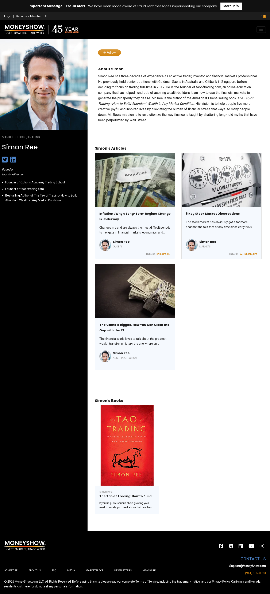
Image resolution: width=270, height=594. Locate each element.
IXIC (250, 254)
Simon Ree (121, 242)
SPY (164, 254)
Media (71, 570)
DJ (241, 254)
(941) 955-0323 (255, 573)
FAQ (54, 570)
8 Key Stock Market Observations (213, 214)
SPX (255, 254)
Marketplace (94, 570)
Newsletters (123, 570)
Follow (109, 53)
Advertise (11, 570)
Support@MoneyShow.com (247, 566)
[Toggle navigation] (261, 29)
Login (7, 16)
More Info (231, 6)
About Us (34, 570)
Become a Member (29, 16)
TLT (169, 254)
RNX (159, 254)
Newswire (149, 570)
